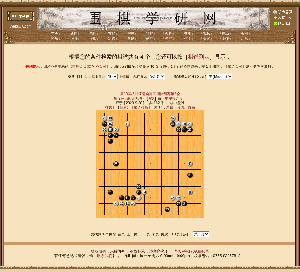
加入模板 (141, 107)
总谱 (169, 107)
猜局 (123, 107)
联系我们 (105, 255)
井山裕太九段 (131, 98)
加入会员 (235, 66)
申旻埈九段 (174, 98)
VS (151, 98)
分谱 (180, 107)
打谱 (108, 107)
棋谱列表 (199, 57)
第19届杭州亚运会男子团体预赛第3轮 (150, 94)
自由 (191, 107)
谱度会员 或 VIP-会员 (89, 66)
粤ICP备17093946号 (192, 251)
